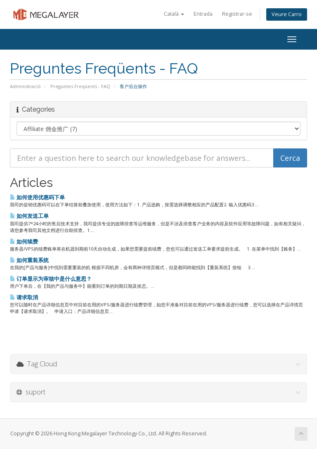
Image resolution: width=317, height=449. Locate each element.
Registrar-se (237, 13)
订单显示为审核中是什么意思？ (51, 278)
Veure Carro (287, 14)
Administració (25, 86)
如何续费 (24, 241)
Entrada (203, 13)
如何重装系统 (29, 260)
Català (174, 13)
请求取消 (24, 297)
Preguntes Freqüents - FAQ (80, 86)
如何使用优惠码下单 (37, 197)
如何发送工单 (29, 216)
